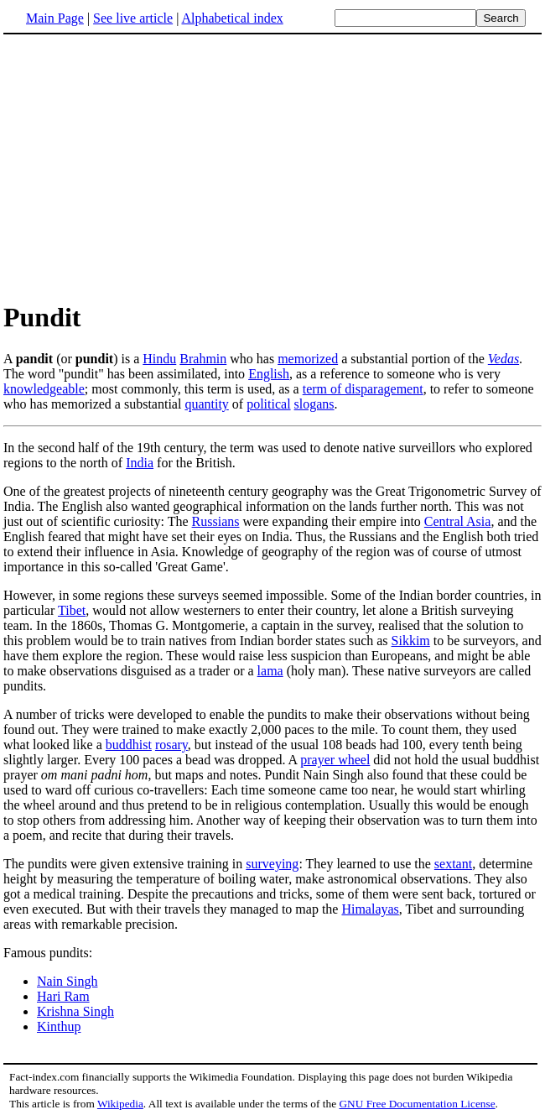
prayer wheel (335, 760)
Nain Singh (67, 981)
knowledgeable (44, 389)
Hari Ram (63, 996)
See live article (133, 18)
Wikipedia (120, 1103)
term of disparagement (363, 389)
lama (270, 671)
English (268, 374)
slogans (314, 404)
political (268, 404)
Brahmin (202, 359)
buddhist (129, 744)
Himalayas (369, 909)
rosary (171, 744)
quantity (206, 404)
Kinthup (58, 1026)
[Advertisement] (144, 166)
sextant (453, 864)
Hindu (159, 359)
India (139, 463)
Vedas (503, 359)
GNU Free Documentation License (417, 1103)
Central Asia (457, 521)
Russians (216, 521)
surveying (272, 864)
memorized (308, 359)
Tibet (72, 610)
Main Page (55, 18)
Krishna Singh (75, 1011)
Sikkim (411, 640)
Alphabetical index (232, 18)
